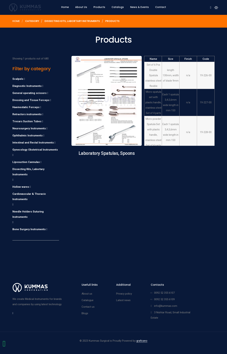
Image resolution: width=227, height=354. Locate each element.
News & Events (139, 7)
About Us (81, 7)
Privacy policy (124, 293)
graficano (141, 340)
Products (99, 7)
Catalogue (87, 300)
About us (87, 293)
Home (65, 7)
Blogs (85, 313)
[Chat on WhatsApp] (4, 345)
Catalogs (118, 7)
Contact (160, 7)
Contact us (88, 306)
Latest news (123, 300)
